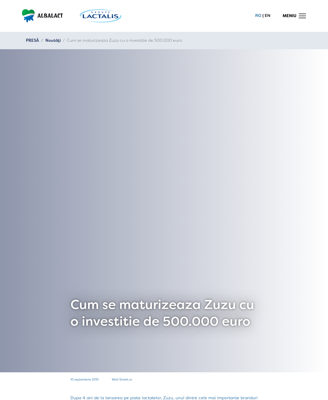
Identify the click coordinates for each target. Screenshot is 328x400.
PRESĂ (32, 40)
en (267, 15)
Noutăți (53, 40)
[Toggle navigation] (294, 16)
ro (258, 15)
